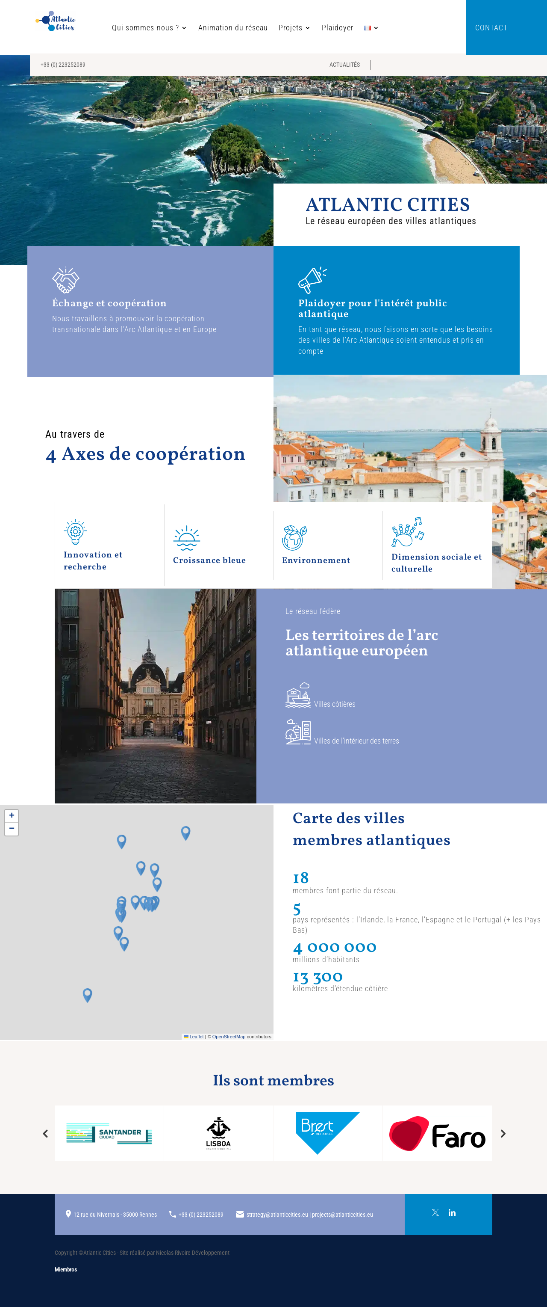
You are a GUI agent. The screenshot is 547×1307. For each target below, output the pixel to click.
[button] (152, 905)
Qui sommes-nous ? (119, 28)
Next (502, 1133)
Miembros (66, 1269)
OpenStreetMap (229, 1036)
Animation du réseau (206, 28)
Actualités (344, 64)
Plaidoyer (311, 28)
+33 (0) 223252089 (63, 64)
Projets (264, 28)
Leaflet (194, 1036)
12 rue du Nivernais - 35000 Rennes (115, 1214)
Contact (491, 28)
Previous (45, 1133)
